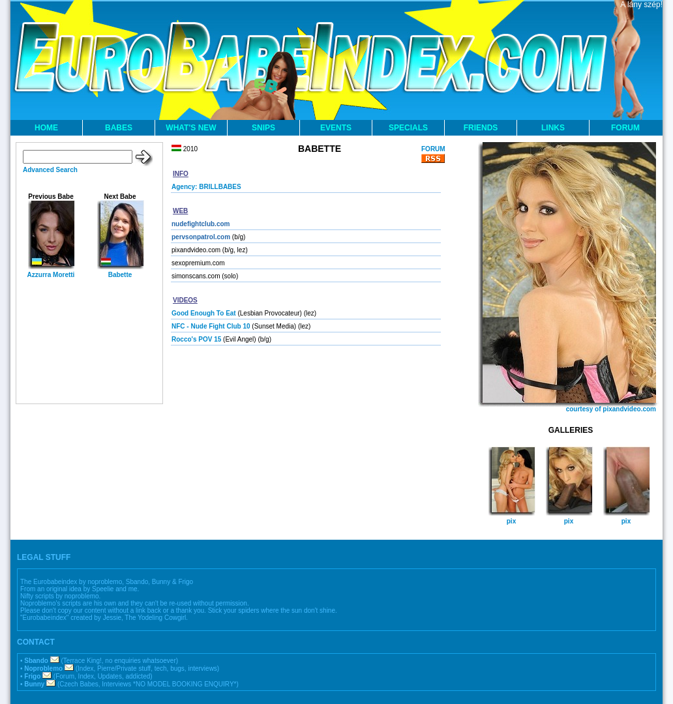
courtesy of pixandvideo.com (611, 409)
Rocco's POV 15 (196, 339)
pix (511, 521)
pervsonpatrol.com (201, 237)
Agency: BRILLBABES (206, 186)
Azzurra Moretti (51, 274)
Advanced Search (50, 169)
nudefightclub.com (201, 223)
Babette (120, 274)
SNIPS (263, 127)
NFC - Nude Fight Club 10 (211, 326)
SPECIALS (408, 127)
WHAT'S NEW (191, 127)
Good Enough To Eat (204, 313)
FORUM (625, 127)
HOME (46, 127)
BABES (118, 127)
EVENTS (335, 127)
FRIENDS (481, 127)
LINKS (553, 127)
